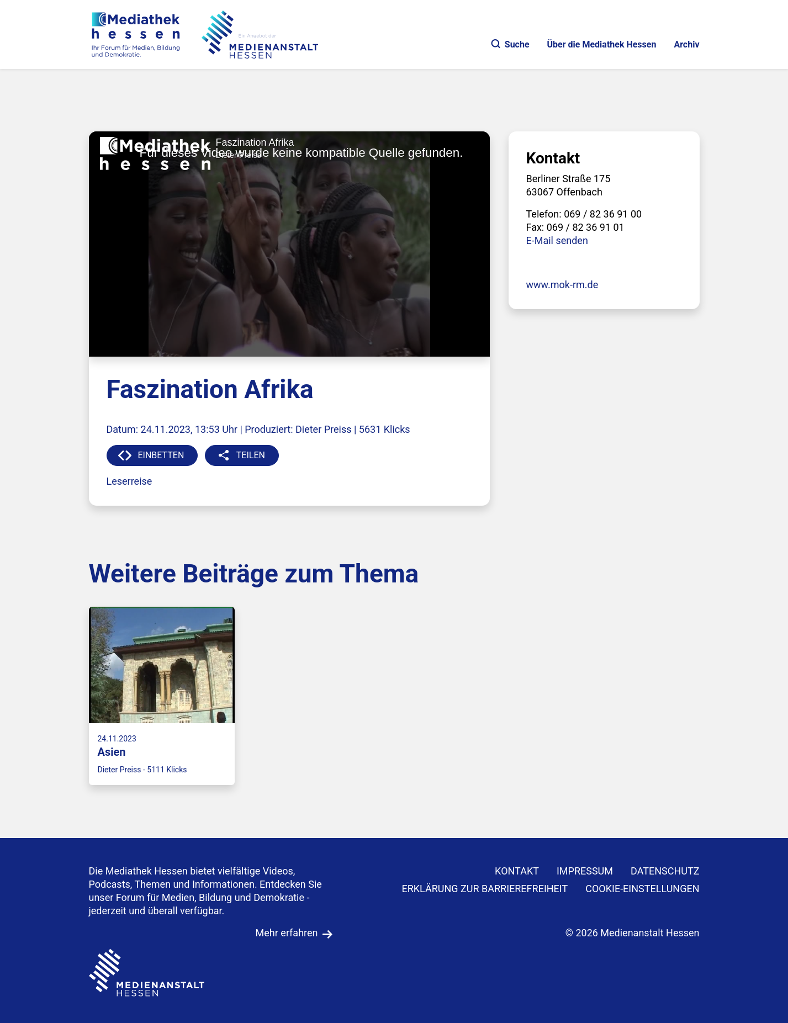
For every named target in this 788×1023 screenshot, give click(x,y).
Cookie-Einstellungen (642, 888)
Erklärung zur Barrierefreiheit (484, 888)
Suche (510, 44)
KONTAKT (517, 871)
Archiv (686, 44)
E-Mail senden (557, 240)
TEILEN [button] (250, 455)
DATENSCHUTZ (665, 871)
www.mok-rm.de (562, 284)
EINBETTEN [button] (161, 455)
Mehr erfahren (287, 933)
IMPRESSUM (585, 871)
